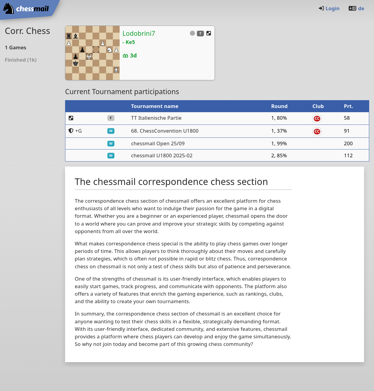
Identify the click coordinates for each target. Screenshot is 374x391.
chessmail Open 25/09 (158, 143)
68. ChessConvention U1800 (165, 130)
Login (329, 8)
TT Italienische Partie (156, 117)
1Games (15, 47)
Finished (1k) (20, 59)
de (356, 8)
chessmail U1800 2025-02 (162, 155)
